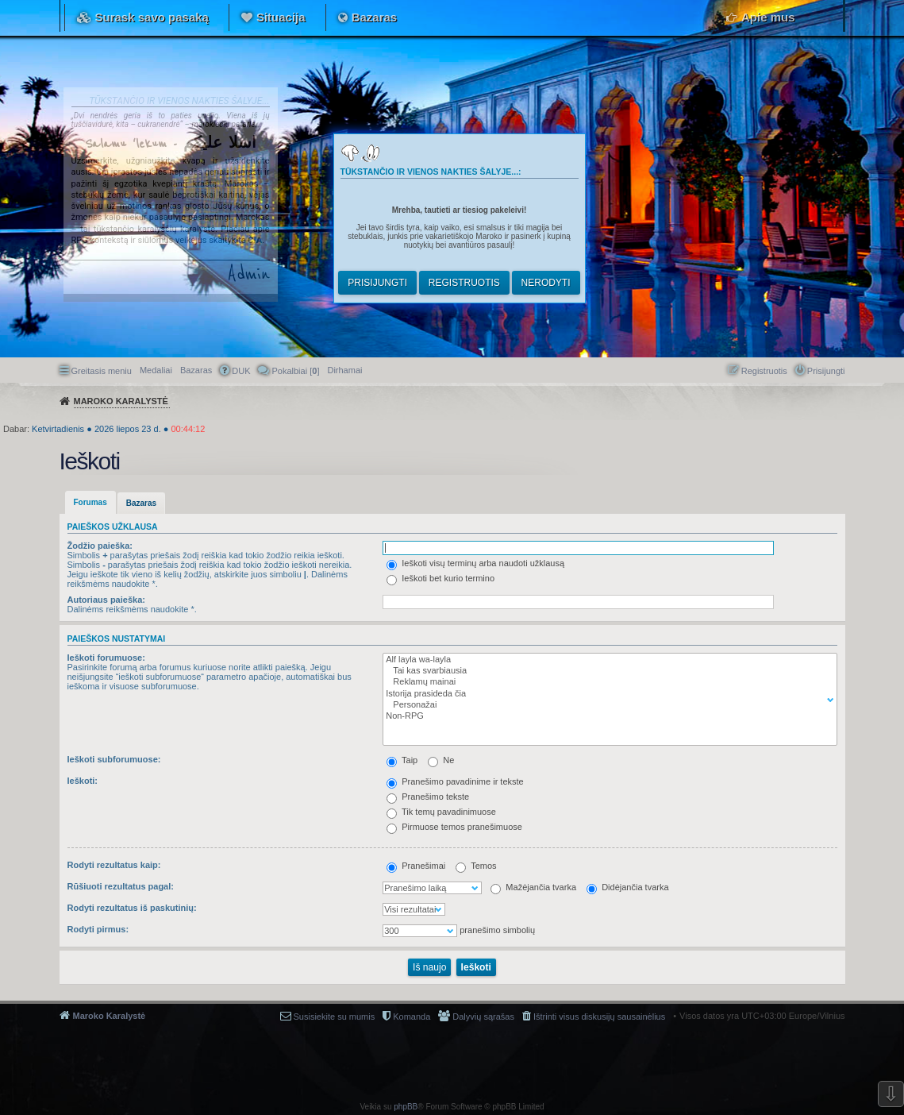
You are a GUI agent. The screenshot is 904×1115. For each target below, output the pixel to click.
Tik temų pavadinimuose (441, 811)
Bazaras (375, 17)
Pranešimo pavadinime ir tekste (455, 781)
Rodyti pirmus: (98, 929)
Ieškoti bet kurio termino (440, 578)
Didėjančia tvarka (627, 887)
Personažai (606, 705)
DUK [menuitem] (241, 371)
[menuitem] (344, 370)
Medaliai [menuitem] (156, 370)
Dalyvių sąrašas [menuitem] (483, 1016)
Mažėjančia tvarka (533, 887)
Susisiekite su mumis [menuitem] (334, 1016)
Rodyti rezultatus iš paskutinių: (132, 907)
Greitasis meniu (101, 371)
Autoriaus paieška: (106, 599)
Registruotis (464, 282)
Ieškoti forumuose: (106, 657)
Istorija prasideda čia (606, 694)
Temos (476, 865)
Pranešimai (416, 865)
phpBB (405, 1106)
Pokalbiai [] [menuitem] (295, 371)
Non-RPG (606, 716)
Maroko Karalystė (109, 1015)
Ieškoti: (82, 780)
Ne (441, 760)
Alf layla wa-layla (606, 660)
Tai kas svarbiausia (606, 671)
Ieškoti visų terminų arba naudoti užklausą (475, 563)
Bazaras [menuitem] (196, 370)
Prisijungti (377, 282)
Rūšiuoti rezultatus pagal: (120, 886)
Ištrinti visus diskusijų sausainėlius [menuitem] (599, 1016)
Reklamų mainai (606, 682)
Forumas (90, 502)
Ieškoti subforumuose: (114, 759)
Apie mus (768, 17)
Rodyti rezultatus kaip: (114, 865)
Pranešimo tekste (428, 796)
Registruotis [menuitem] (764, 371)
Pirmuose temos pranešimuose (454, 826)
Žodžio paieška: (100, 545)
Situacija (281, 17)
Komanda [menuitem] (411, 1016)
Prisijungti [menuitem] (826, 371)
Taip (402, 760)
